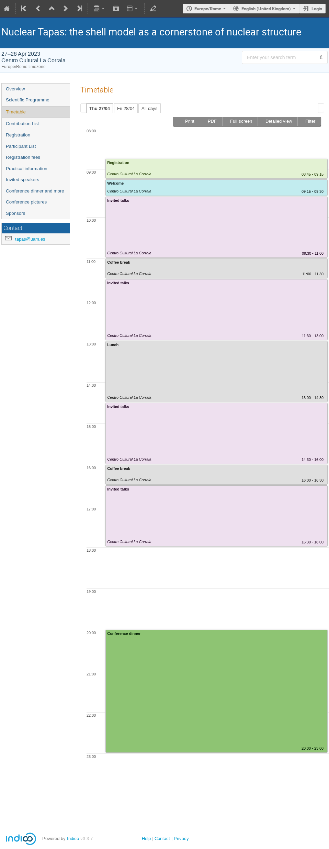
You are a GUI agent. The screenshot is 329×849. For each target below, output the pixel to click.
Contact (162, 838)
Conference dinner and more (35, 191)
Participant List (21, 146)
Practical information (26, 168)
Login (316, 8)
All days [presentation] (149, 108)
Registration (18, 134)
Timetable (16, 111)
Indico (73, 838)
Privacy (181, 838)
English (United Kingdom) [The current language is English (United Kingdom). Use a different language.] (266, 8)
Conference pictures (26, 202)
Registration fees (23, 157)
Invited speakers (22, 179)
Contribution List (22, 123)
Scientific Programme (27, 99)
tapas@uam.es (30, 239)
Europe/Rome (207, 8)
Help (146, 838)
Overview (15, 88)
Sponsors (15, 213)
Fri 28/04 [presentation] (126, 108)
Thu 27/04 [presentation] (99, 108)
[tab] (99, 108)
